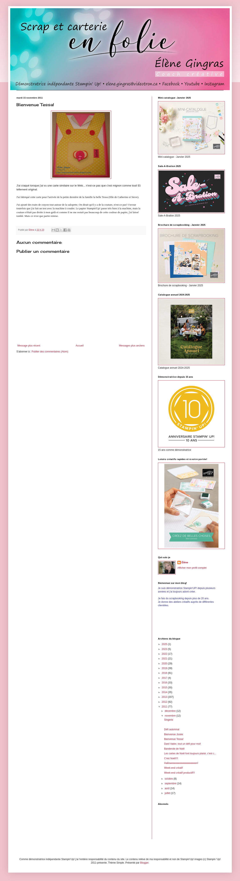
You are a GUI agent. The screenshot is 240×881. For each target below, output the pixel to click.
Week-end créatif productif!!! (179, 772)
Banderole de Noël (174, 748)
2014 (165, 692)
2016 (165, 682)
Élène (185, 562)
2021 (165, 658)
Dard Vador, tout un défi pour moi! (182, 743)
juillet (168, 793)
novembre (170, 715)
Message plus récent (28, 345)
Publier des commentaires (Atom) (50, 351)
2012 (165, 701)
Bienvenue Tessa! (174, 739)
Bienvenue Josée (173, 734)
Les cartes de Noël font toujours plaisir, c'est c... (190, 753)
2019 (165, 668)
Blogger (144, 862)
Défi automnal (171, 729)
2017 (165, 677)
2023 (165, 649)
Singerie (168, 719)
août (167, 788)
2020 (165, 663)
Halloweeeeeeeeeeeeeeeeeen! (181, 763)
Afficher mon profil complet (192, 567)
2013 (165, 697)
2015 (165, 687)
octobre (169, 778)
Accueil (80, 345)
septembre (171, 783)
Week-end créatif (173, 767)
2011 (165, 706)
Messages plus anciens (132, 345)
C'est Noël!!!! (171, 758)
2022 (165, 653)
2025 (165, 644)
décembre (170, 711)
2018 (165, 673)
